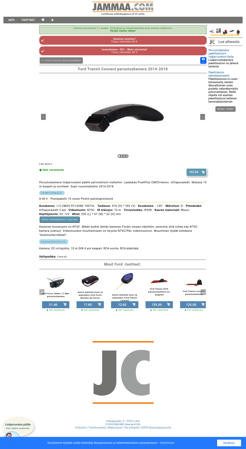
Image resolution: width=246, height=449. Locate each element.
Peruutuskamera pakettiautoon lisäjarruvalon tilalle (221, 53)
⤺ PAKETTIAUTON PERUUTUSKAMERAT (61, 60)
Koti (12, 20)
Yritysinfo (80, 427)
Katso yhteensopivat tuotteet (60, 220)
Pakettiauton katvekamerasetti (218, 74)
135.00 (193, 172)
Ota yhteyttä (131, 427)
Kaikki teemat (225, 109)
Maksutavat (115, 427)
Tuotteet (28, 20)
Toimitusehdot (97, 427)
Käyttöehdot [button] (167, 442)
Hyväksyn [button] (229, 442)
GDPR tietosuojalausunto (156, 427)
